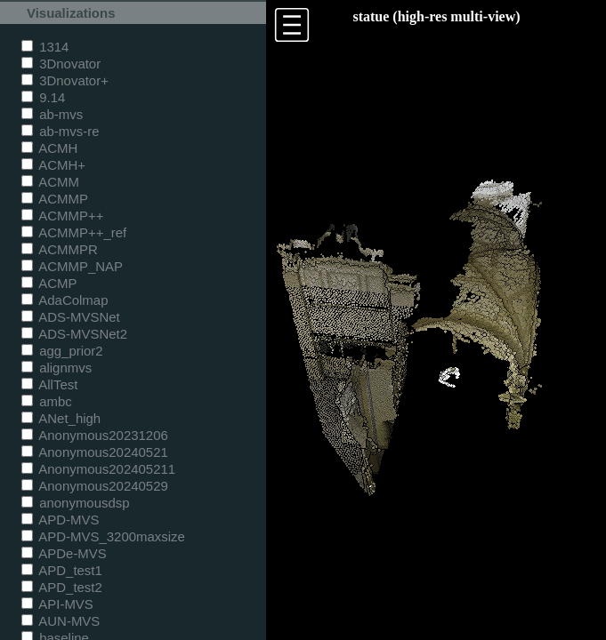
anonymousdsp (75, 502)
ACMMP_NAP (72, 266)
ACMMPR (59, 249)
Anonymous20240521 (94, 452)
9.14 (43, 97)
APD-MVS (60, 519)
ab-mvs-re (60, 131)
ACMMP (54, 198)
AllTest (49, 384)
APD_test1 (61, 570)
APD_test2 (61, 587)
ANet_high (61, 418)
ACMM (50, 181)
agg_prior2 (62, 350)
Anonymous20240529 (94, 485)
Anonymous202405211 (98, 468)
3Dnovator (61, 63)
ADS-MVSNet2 (74, 333)
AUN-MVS (60, 620)
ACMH (49, 148)
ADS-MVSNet (70, 316)
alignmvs (56, 367)
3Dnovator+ (65, 80)
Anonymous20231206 (94, 435)
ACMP (49, 283)
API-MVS (57, 604)
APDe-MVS (64, 553)
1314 (45, 46)
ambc (46, 401)
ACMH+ (53, 164)
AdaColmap (64, 300)
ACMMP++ (62, 215)
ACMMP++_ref (73, 232)
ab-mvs (52, 114)
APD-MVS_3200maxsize (103, 536)
